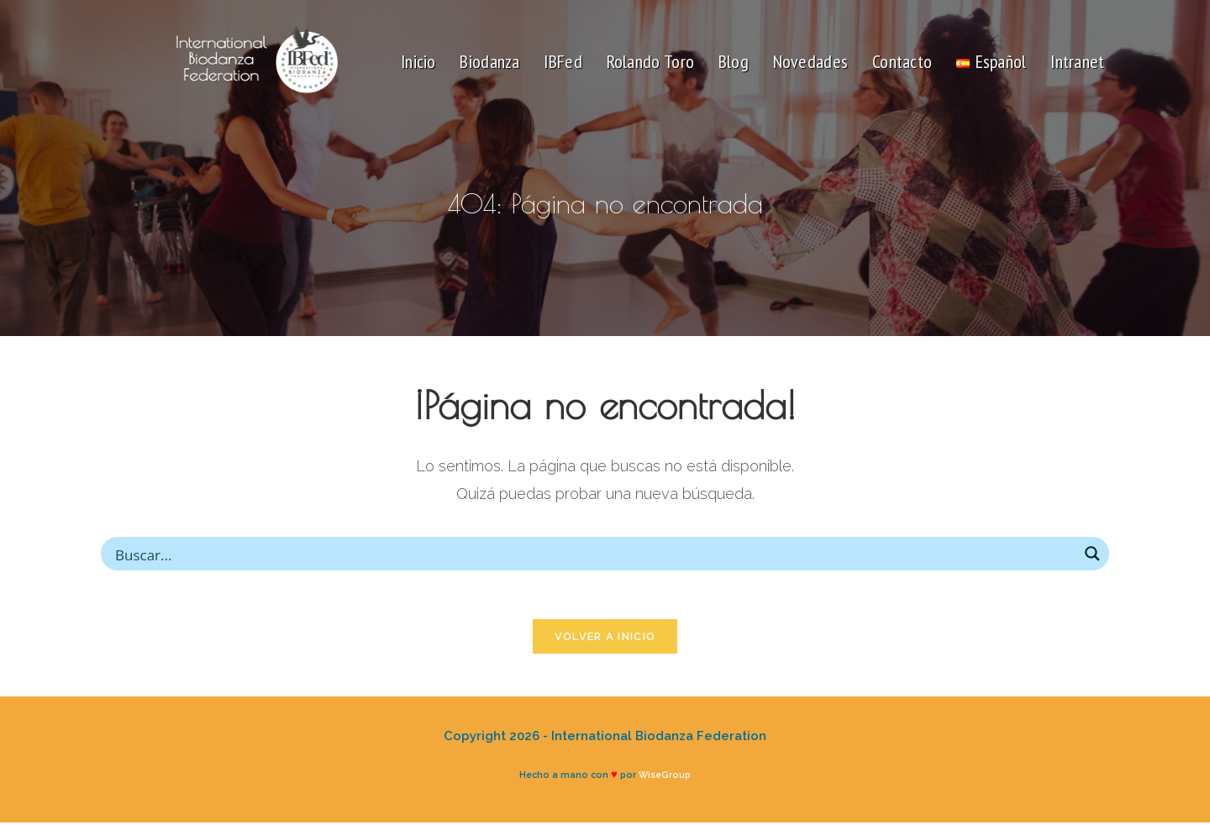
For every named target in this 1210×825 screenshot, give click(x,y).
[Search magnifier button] (1092, 553)
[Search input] (594, 553)
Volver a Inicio (605, 639)
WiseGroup (665, 777)
